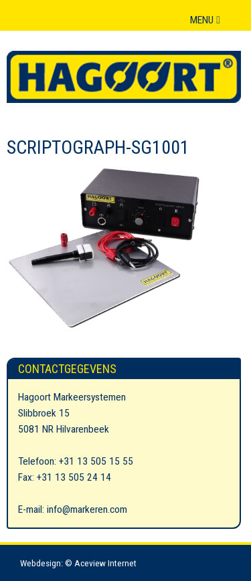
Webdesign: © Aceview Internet (78, 563)
